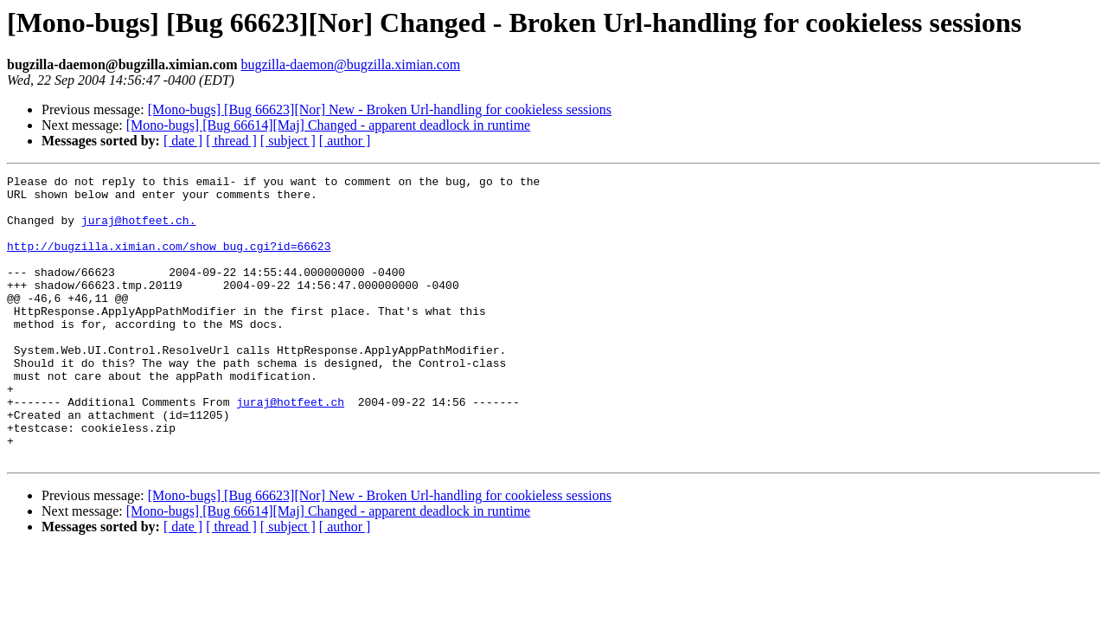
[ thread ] (231, 140)
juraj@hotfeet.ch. (138, 230)
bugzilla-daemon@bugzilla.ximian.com (350, 64)
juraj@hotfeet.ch (290, 448)
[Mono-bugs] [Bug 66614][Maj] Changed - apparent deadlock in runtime (328, 125)
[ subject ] (288, 140)
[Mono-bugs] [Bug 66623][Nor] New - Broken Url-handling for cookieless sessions (379, 109)
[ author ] (345, 140)
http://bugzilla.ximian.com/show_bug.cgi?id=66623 (168, 261)
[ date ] (182, 140)
